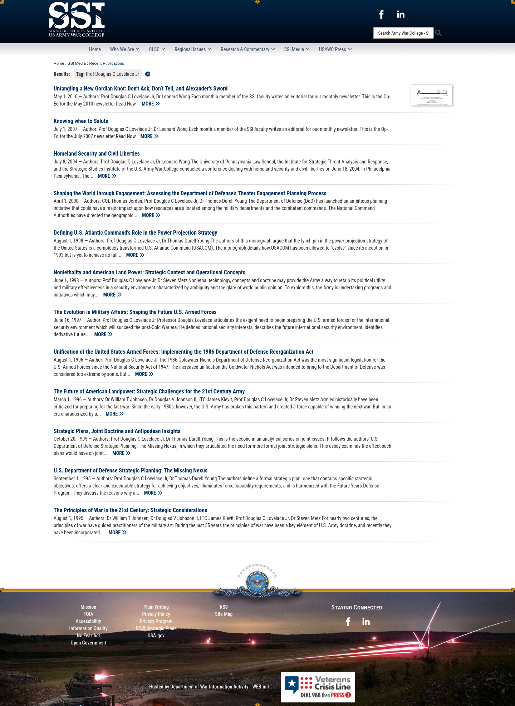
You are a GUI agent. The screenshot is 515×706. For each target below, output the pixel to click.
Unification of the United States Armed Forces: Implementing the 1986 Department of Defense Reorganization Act (183, 351)
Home (95, 49)
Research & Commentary (248, 49)
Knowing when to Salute (81, 121)
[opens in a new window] (381, 14)
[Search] (403, 33)
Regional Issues (193, 49)
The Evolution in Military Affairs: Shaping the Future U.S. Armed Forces (135, 312)
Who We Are (125, 49)
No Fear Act (88, 635)
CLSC (157, 49)
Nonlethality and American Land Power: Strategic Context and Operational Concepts (149, 272)
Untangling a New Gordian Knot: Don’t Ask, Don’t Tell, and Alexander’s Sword (140, 88)
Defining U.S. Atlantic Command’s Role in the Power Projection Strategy (135, 232)
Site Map (223, 614)
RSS (224, 607)
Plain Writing (156, 607)
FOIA (88, 614)
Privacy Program (156, 621)
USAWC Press (335, 49)
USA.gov (156, 635)
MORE (151, 104)
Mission (88, 607)
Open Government (88, 643)
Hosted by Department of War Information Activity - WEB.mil (209, 687)
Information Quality (88, 628)
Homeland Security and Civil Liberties (97, 153)
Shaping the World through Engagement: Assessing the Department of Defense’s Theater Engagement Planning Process (190, 193)
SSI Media (297, 49)
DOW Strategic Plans (156, 628)
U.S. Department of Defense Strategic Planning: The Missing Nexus (130, 470)
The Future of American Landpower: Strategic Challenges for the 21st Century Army (149, 391)
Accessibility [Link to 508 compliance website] (88, 621)
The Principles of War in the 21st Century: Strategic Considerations (130, 510)
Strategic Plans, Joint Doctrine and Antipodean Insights (117, 431)
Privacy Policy (156, 614)
